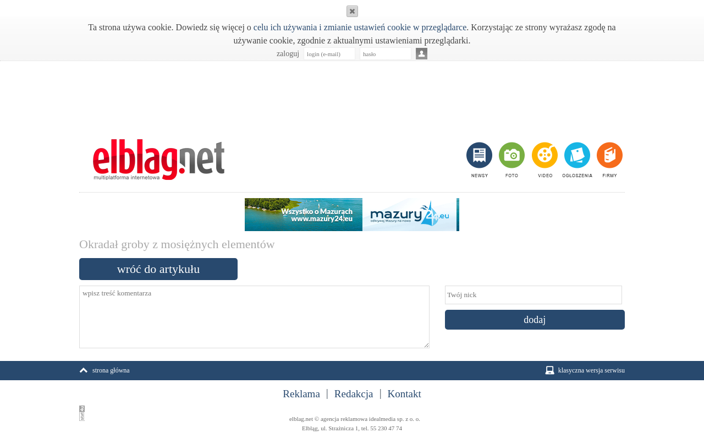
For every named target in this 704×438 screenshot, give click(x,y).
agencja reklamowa (344, 418)
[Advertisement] (352, 94)
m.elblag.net (158, 159)
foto (511, 159)
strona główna (111, 370)
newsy (480, 159)
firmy (608, 159)
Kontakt (404, 394)
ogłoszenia (576, 159)
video (543, 159)
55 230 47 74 (386, 428)
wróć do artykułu (158, 269)
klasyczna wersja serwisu (591, 370)
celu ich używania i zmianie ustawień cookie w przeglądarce (360, 27)
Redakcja (353, 394)
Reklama (301, 394)
